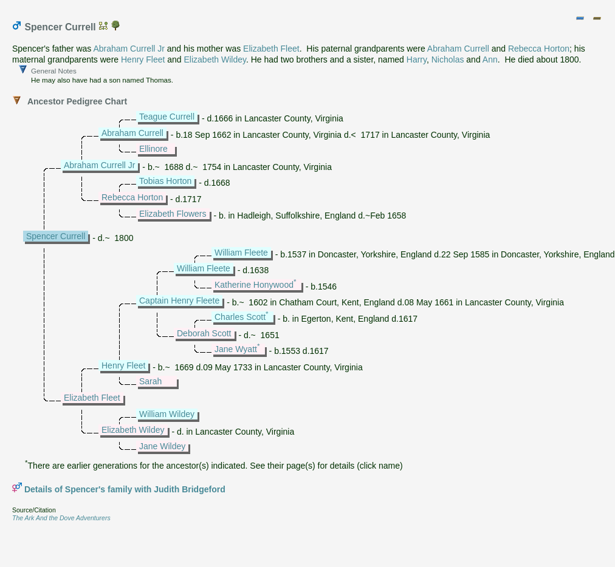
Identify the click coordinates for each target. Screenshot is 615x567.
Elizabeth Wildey (215, 59)
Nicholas (447, 59)
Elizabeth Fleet (271, 48)
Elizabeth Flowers (173, 214)
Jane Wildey (162, 446)
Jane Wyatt (236, 349)
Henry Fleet (143, 59)
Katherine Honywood (254, 285)
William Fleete (241, 252)
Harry (417, 59)
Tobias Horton (165, 181)
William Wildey (166, 414)
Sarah (150, 381)
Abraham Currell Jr (128, 48)
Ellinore (153, 149)
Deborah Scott (204, 333)
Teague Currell (166, 116)
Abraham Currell (458, 48)
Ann (490, 59)
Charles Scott (240, 317)
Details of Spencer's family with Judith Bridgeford (124, 489)
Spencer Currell (55, 236)
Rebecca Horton (538, 48)
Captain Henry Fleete (179, 300)
